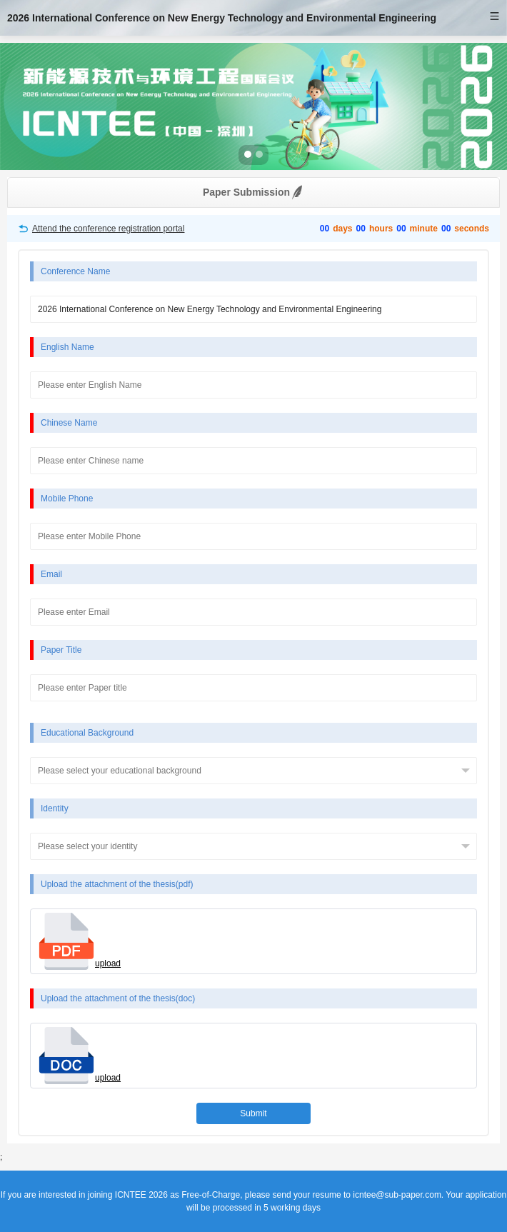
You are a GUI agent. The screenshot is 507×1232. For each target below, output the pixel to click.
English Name (67, 347)
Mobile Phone (67, 499)
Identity (55, 808)
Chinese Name (69, 423)
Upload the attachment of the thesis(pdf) (117, 884)
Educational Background (87, 733)
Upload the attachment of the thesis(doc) (118, 998)
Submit (253, 1113)
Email (51, 574)
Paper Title (61, 650)
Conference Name (75, 271)
